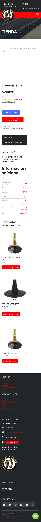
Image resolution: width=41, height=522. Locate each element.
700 (25, 196)
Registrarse (5, 383)
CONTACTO (23, 4)
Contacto (5, 404)
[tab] (9, 137)
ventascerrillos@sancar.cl (15, 432)
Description (9, 137)
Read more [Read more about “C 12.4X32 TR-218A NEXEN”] (8, 361)
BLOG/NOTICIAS (10, 6)
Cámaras (26, 49)
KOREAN (23, 188)
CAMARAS (23, 214)
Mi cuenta (5, 381)
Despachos (5, 407)
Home (4, 49)
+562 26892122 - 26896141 (32, 9)
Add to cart (12, 112)
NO (25, 201)
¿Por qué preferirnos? (9, 409)
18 (26, 179)
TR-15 (25, 192)
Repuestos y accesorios (14, 49)
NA (26, 183)
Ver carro (5, 385)
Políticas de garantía (8, 398)
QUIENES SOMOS (10, 4)
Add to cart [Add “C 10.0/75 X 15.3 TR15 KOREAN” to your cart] (9, 314)
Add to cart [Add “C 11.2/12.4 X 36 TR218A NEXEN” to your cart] (9, 268)
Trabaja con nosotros (9, 402)
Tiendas (4, 400)
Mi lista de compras (8, 387)
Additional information (13, 143)
